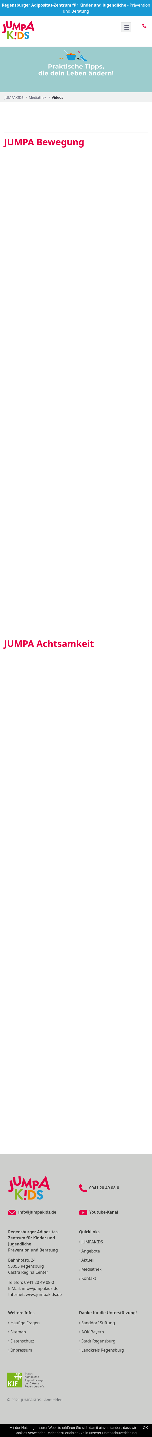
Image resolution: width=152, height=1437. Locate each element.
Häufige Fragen (25, 1323)
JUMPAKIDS (92, 1242)
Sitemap (18, 1332)
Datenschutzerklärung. (120, 1433)
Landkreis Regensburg (102, 1350)
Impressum (21, 1350)
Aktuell (88, 1260)
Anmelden (53, 1399)
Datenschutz (22, 1341)
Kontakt (88, 1278)
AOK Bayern (92, 1332)
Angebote (90, 1251)
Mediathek (91, 1269)
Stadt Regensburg (98, 1341)
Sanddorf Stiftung (98, 1323)
